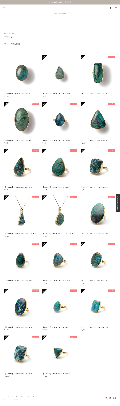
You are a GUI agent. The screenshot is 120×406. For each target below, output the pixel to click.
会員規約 (32, 397)
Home (6, 34)
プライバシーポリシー (9, 397)
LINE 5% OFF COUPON (118, 203)
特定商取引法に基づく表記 (22, 397)
